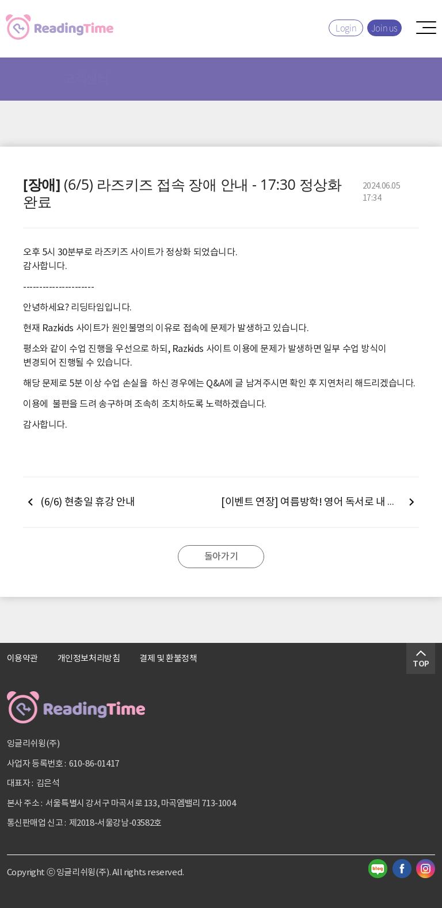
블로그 (377, 868)
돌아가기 (221, 556)
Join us (384, 27)
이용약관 (22, 659)
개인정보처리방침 (89, 659)
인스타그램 (425, 868)
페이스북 (402, 868)
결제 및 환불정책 (168, 659)
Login (346, 27)
